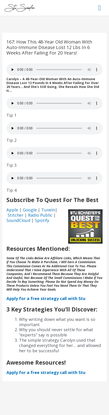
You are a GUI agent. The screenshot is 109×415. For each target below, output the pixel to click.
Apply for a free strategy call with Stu (45, 298)
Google (30, 210)
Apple (12, 210)
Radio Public (40, 215)
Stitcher (16, 215)
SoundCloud (18, 220)
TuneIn (48, 210)
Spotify (42, 220)
